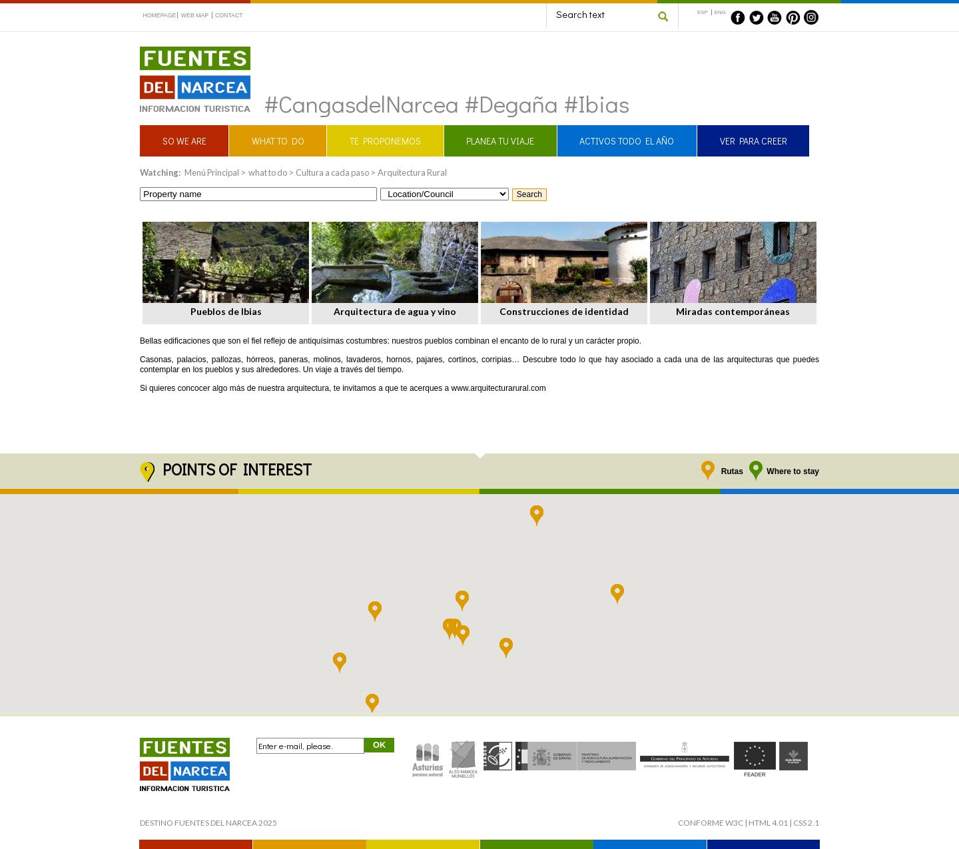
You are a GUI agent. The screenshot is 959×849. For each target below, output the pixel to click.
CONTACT (229, 15)
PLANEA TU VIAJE (500, 141)
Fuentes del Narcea (186, 52)
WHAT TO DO (278, 141)
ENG (720, 12)
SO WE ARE (184, 141)
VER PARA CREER (753, 141)
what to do (267, 172)
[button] (617, 594)
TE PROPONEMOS (385, 141)
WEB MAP (194, 15)
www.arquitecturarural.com (499, 388)
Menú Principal (211, 172)
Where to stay (793, 471)
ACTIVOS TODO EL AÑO (626, 141)
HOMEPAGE (159, 15)
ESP (702, 12)
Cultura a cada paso (332, 172)
